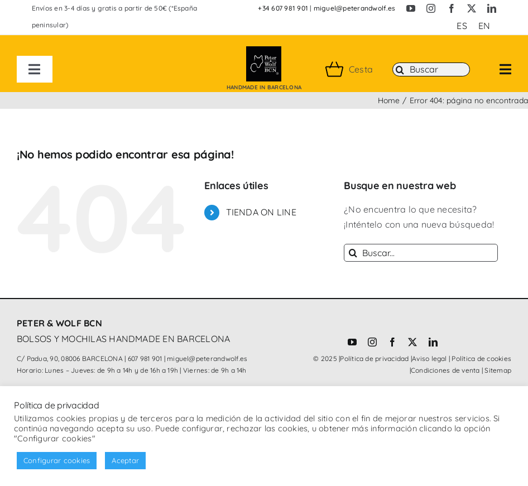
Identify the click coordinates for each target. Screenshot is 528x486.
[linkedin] (491, 8)
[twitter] (471, 8)
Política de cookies (481, 358)
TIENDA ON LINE (261, 212)
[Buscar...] (420, 253)
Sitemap (497, 370)
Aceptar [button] (125, 460)
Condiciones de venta (445, 370)
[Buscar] (431, 69)
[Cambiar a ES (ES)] (461, 25)
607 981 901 (145, 358)
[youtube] (410, 8)
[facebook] (451, 8)
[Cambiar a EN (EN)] (484, 25)
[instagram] (430, 8)
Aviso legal (429, 358)
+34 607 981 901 (283, 8)
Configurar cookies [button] (56, 460)
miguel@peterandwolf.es (354, 8)
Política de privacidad (374, 358)
